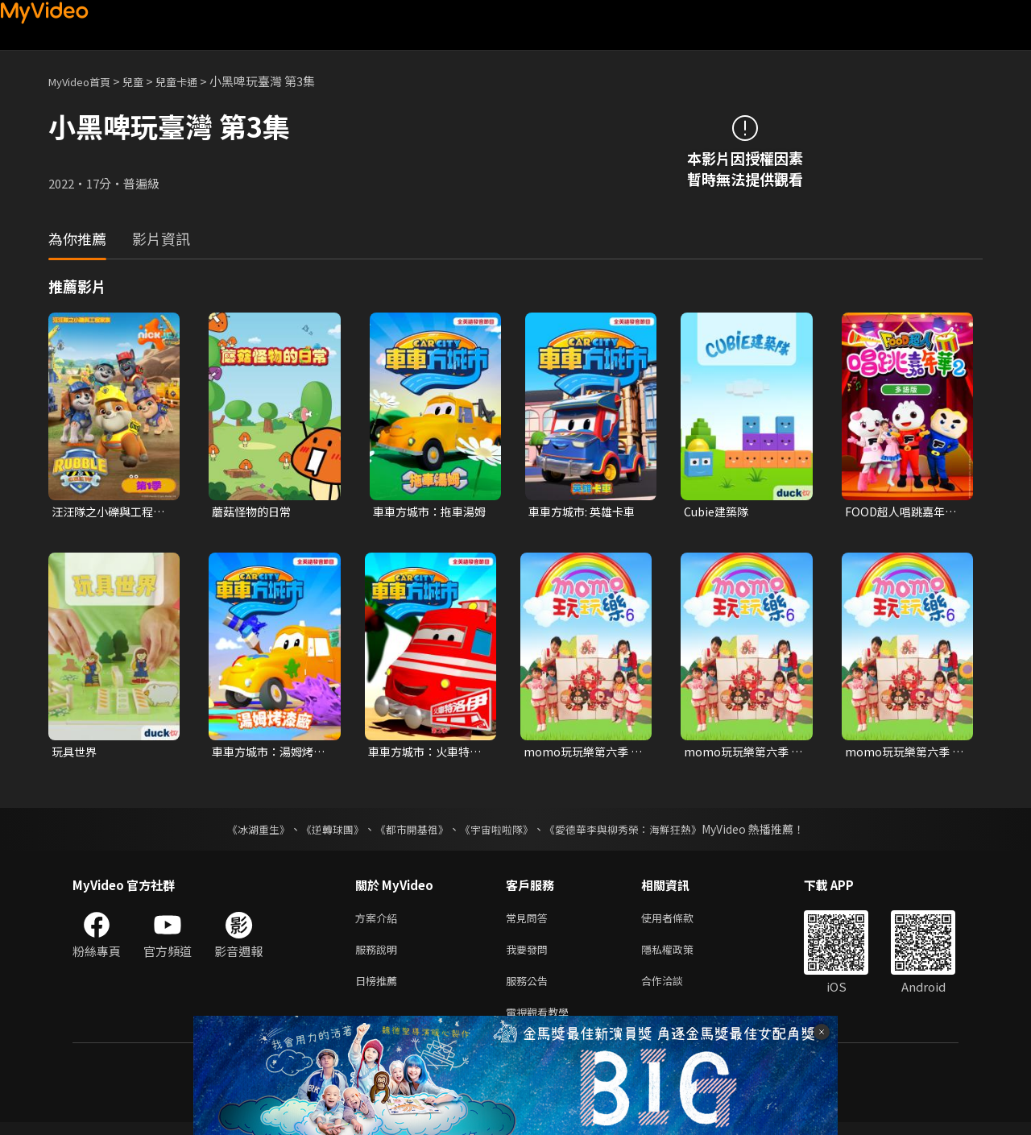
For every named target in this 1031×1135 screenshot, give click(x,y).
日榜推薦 (379, 989)
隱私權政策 (681, 955)
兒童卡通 (194, 80)
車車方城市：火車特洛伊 (422, 754)
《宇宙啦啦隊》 (497, 832)
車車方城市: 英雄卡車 (585, 511)
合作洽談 (675, 989)
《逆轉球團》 (323, 832)
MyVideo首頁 (85, 80)
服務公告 (530, 989)
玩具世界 (76, 753)
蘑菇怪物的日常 (254, 511)
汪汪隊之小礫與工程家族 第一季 (106, 512)
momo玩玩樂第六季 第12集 (738, 754)
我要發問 (530, 955)
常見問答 (530, 921)
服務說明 (379, 955)
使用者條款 (681, 921)
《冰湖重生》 (244, 832)
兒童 (146, 80)
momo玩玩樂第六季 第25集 (899, 754)
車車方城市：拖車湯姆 (427, 512)
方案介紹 (379, 921)
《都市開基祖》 (407, 832)
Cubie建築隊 (718, 511)
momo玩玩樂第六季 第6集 (578, 754)
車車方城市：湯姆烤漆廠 (266, 754)
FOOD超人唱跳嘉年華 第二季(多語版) (904, 512)
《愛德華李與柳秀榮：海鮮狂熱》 (633, 832)
